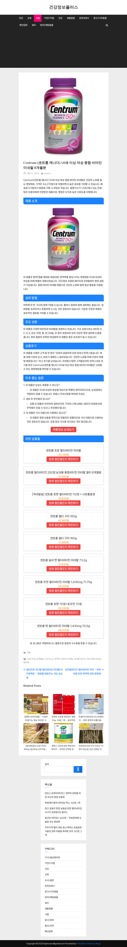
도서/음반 (49, 880)
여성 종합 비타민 (94, 659)
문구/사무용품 (100, 18)
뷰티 (34, 25)
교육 (29, 18)
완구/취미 (49, 920)
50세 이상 (31, 659)
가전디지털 (49, 18)
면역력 (57, 659)
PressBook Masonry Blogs (88, 944)
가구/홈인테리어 (52, 857)
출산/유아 (49, 926)
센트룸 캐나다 (80, 659)
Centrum (49, 659)
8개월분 (40, 659)
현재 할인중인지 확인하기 (63, 459)
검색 (47, 764)
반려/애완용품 (46, 25)
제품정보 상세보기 (63, 429)
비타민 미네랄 (67, 659)
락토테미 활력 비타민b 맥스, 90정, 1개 (62, 803)
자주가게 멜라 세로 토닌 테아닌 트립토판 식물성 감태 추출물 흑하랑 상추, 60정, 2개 (63, 831)
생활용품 (71, 18)
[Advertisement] (63, 49)
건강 (21, 18)
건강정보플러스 (63, 7)
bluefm (47, 173)
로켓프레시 (84, 18)
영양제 (26, 662)
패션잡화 (23, 25)
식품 (38, 18)
